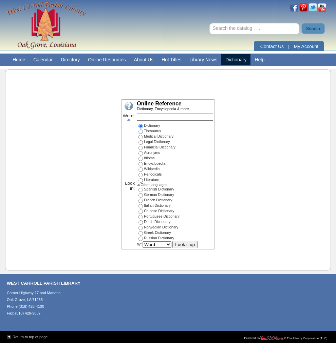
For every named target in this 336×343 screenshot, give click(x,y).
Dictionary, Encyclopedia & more (163, 109)
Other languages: (152, 185)
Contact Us (272, 46)
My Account (306, 46)
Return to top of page (30, 337)
